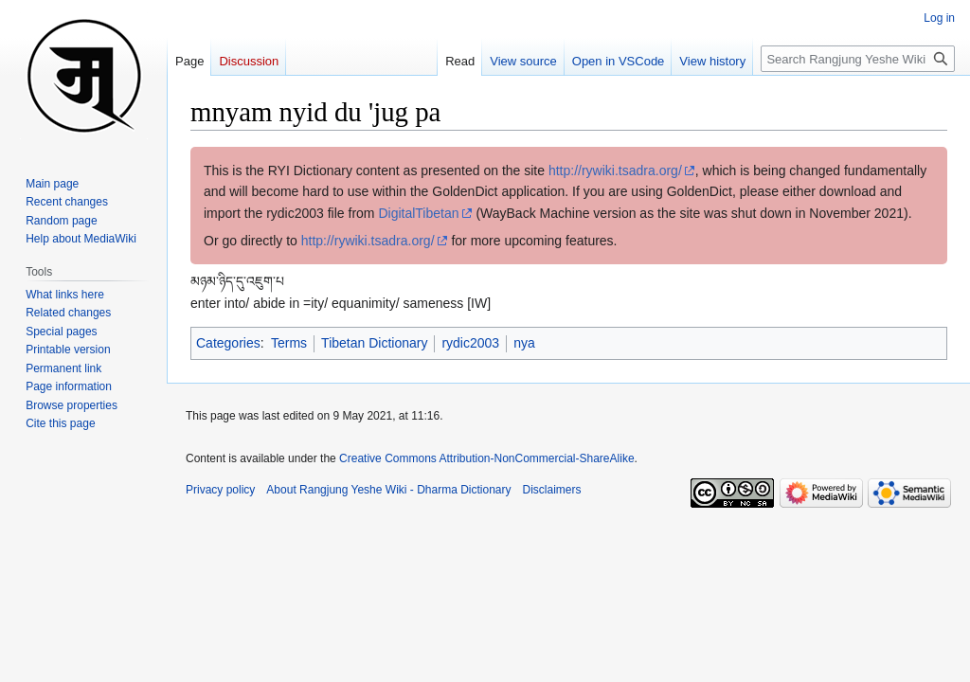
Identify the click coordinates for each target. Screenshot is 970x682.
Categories (228, 342)
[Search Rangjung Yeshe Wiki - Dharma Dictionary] (858, 58)
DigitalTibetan (418, 213)
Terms (289, 342)
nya (524, 342)
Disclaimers (552, 489)
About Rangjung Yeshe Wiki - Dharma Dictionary (388, 489)
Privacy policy (220, 489)
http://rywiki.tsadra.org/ (615, 170)
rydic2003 (470, 342)
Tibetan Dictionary (374, 342)
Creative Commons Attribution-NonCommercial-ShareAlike (486, 458)
